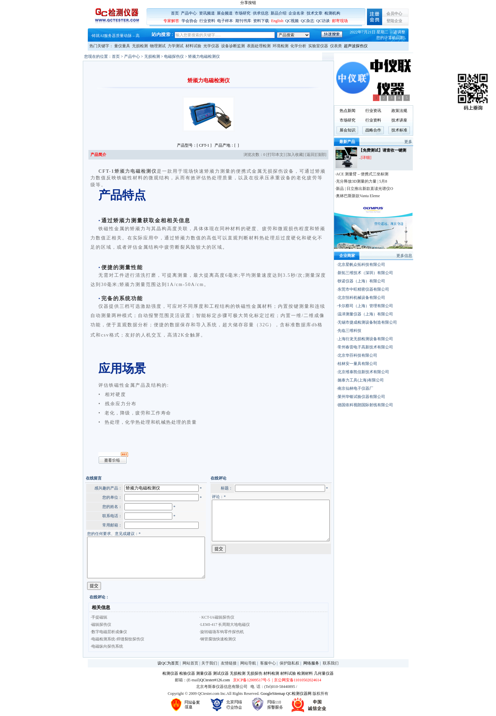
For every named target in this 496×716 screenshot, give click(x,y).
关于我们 (209, 664)
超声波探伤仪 (356, 46)
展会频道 (225, 13)
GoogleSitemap (272, 694)
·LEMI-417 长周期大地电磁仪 (211, 625)
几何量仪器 (324, 674)
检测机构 (332, 13)
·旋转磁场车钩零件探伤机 (208, 632)
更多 (422, 141)
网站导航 (248, 664)
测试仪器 (221, 674)
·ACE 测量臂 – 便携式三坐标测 (375, 174)
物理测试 (158, 46)
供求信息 (261, 13)
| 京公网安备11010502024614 (296, 681)
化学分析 (298, 46)
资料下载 (261, 20)
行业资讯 (387, 110)
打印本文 (289, 154)
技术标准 (413, 130)
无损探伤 (254, 674)
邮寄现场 (340, 20)
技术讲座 (413, 120)
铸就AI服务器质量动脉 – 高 (116, 35)
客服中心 (268, 664)
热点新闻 (361, 110)
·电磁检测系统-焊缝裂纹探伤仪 (104, 640)
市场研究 (242, 13)
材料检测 (271, 674)
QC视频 (292, 20)
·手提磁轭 (85, 618)
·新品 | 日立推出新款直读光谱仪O (378, 188)
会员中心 (394, 13)
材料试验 (193, 46)
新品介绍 (278, 13)
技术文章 (314, 13)
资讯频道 (207, 13)
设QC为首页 (168, 664)
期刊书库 (243, 20)
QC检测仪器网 (299, 694)
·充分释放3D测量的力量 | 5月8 (375, 181)
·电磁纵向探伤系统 (93, 647)
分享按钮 (248, 2)
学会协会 (189, 20)
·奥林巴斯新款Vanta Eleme (371, 196)
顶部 (334, 154)
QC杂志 (307, 20)
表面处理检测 (259, 46)
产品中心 (189, 13)
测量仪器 (204, 674)
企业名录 (296, 13)
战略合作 (387, 130)
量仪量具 (122, 46)
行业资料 (207, 20)
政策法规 (413, 110)
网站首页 (190, 664)
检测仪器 (170, 674)
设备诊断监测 (233, 46)
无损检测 (140, 46)
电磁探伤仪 (160, 56)
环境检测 (280, 46)
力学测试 (175, 46)
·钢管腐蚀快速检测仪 (204, 640)
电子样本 (225, 20)
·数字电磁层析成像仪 (95, 632)
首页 (175, 13)
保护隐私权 (289, 664)
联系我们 (331, 664)
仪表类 (336, 46)
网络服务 (311, 664)
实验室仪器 (318, 46)
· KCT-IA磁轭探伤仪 (203, 618)
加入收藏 (308, 154)
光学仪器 (211, 46)
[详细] (380, 157)
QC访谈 (323, 20)
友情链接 (229, 664)
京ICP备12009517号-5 (251, 681)
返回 (324, 154)
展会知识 (361, 130)
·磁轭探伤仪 (87, 625)
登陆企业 (394, 20)
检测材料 (305, 674)
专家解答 (171, 20)
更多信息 (418, 255)
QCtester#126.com (215, 681)
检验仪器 (187, 674)
